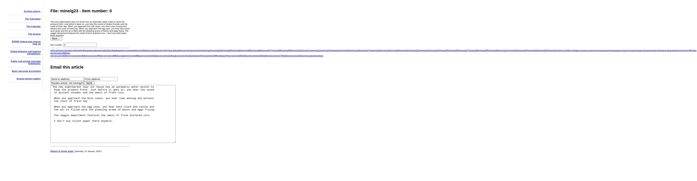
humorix (184, 50)
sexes (593, 50)
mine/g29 (483, 50)
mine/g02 (217, 50)
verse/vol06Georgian (115, 56)
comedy (67, 50)
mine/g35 (542, 50)
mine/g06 (256, 50)
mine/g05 (246, 50)
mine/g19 (384, 50)
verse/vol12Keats (168, 56)
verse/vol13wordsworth (190, 56)
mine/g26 (453, 50)
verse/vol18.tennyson (300, 56)
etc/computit (128, 50)
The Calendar (33, 26)
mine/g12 (315, 50)
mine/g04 (236, 50)
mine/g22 (414, 50)
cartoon (59, 50)
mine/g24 (434, 50)
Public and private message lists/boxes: (26, 62)
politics (568, 50)
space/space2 (637, 50)
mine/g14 (335, 50)
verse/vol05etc (96, 56)
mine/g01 (207, 50)
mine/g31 (503, 50)
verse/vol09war (134, 56)
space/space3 (652, 50)
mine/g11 (306, 50)
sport (677, 50)
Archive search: (32, 11)
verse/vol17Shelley (279, 56)
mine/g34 (532, 50)
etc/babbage (114, 50)
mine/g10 (296, 50)
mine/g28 (473, 50)
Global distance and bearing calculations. (25, 52)
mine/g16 (355, 50)
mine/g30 (493, 50)
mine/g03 (227, 50)
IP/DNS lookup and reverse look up (26, 42)
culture (75, 50)
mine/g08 (276, 50)
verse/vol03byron (63, 56)
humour (193, 50)
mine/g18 (375, 50)
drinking (83, 50)
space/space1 (623, 50)
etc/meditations (143, 50)
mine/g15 (345, 50)
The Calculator (33, 19)
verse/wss (317, 56)
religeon (576, 50)
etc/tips (156, 50)
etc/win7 (164, 50)
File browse (34, 34)
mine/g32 (513, 50)
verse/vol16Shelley (259, 56)
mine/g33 (522, 50)
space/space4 (667, 50)
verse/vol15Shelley (238, 56)
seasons (585, 50)
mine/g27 (463, 50)
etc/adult (103, 50)
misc (561, 50)
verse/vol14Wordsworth (215, 56)
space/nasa (609, 50)
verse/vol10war (151, 56)
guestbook (174, 50)
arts (52, 50)
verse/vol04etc (80, 56)
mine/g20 (394, 50)
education (93, 50)
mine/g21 (404, 50)
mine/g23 (424, 50)
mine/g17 (365, 50)
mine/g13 (325, 50)
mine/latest (553, 50)
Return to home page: (62, 162)
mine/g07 (266, 50)
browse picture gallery (29, 78)
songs (600, 50)
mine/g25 (444, 50)
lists (199, 50)
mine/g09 (286, 50)
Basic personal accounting (26, 71)
